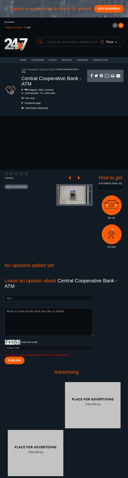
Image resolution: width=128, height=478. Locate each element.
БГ (115, 25)
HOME (23, 60)
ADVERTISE (82, 60)
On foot (112, 236)
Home (24, 69)
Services (67, 60)
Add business (109, 8)
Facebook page (33, 103)
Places (53, 60)
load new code (29, 342)
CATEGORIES (37, 60)
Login (28, 27)
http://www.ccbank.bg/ (36, 108)
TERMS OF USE (100, 60)
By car (112, 207)
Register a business (14, 27)
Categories (33, 69)
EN (121, 25)
